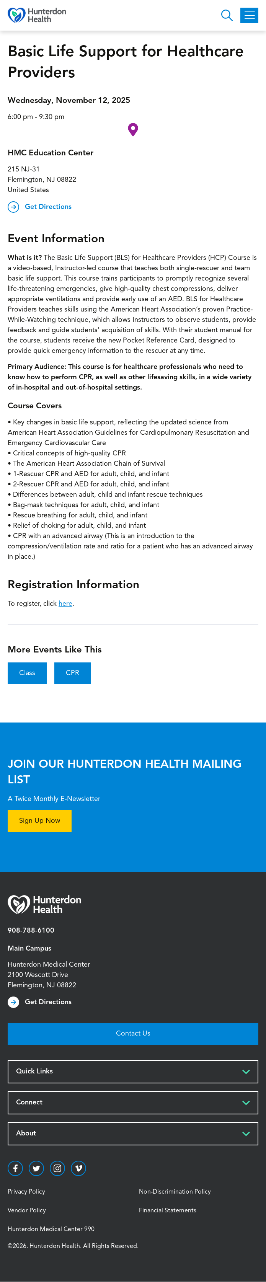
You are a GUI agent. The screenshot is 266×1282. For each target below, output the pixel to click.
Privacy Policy (26, 1192)
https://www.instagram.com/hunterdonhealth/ (57, 1168)
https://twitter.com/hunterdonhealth (36, 1168)
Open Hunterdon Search (227, 15)
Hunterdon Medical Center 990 (51, 1230)
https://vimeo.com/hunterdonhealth (78, 1168)
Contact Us (133, 1033)
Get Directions (48, 207)
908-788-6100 (31, 930)
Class (27, 673)
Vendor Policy (27, 1211)
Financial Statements (167, 1211)
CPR (72, 673)
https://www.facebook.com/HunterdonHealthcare (15, 1168)
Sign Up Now (39, 820)
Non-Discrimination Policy (175, 1192)
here (65, 603)
